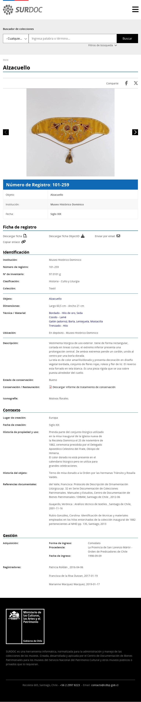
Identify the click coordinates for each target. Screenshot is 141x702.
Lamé (63, 317)
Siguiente (135, 132)
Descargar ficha (12, 236)
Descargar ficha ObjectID (64, 236)
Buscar (127, 38)
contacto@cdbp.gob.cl (104, 685)
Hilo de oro (68, 313)
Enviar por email (105, 236)
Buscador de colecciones (18, 29)
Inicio (5, 59)
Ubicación (9, 332)
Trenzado (55, 325)
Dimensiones (11, 306)
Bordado (54, 313)
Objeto (7, 298)
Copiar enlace (11, 242)
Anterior (6, 132)
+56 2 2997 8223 (70, 685)
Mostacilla (96, 321)
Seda (80, 313)
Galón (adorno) (58, 321)
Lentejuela (82, 321)
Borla (71, 321)
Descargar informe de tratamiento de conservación (84, 387)
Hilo (65, 325)
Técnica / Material (14, 313)
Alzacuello (55, 298)
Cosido (53, 317)
